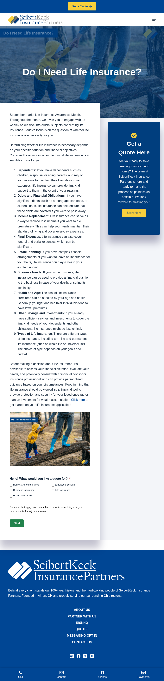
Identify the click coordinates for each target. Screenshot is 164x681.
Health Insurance (22, 495)
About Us (82, 609)
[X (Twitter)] (85, 656)
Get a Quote (82, 6)
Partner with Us (82, 616)
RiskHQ (82, 622)
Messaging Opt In (82, 635)
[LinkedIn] (72, 656)
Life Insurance (62, 490)
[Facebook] (78, 656)
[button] (134, 213)
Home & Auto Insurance (26, 484)
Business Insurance (24, 490)
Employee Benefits (65, 484)
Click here (78, 399)
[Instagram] (92, 656)
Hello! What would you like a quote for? (40, 478)
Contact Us (82, 642)
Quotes (82, 629)
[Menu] (154, 19)
